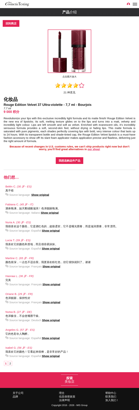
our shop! (94, 149)
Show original (40, 194)
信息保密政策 (67, 396)
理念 (61, 392)
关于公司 (18, 392)
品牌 (15, 396)
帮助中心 (110, 392)
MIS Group (82, 405)
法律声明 (64, 400)
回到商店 (11, 23)
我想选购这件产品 (69, 160)
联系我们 (110, 396)
